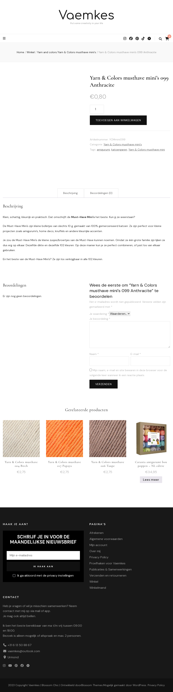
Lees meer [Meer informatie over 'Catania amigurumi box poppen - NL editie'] (151, 480)
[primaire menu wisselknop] (4, 38)
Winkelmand (97, 588)
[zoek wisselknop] (160, 39)
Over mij (94, 551)
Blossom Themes (92, 685)
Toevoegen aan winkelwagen (118, 120)
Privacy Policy (98, 557)
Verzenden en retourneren (107, 575)
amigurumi (103, 149)
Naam (94, 354)
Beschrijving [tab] (70, 193)
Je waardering (99, 314)
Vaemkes (86, 15)
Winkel (93, 582)
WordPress (139, 685)
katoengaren (119, 149)
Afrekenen (96, 533)
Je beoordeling (99, 318)
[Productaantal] (97, 109)
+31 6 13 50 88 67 (20, 645)
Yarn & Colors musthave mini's (123, 144)
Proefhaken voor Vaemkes (107, 563)
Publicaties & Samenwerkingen (110, 569)
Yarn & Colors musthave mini (146, 149)
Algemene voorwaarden (106, 539)
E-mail (136, 354)
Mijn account (98, 545)
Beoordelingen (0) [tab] (101, 193)
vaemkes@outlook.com (24, 651)
